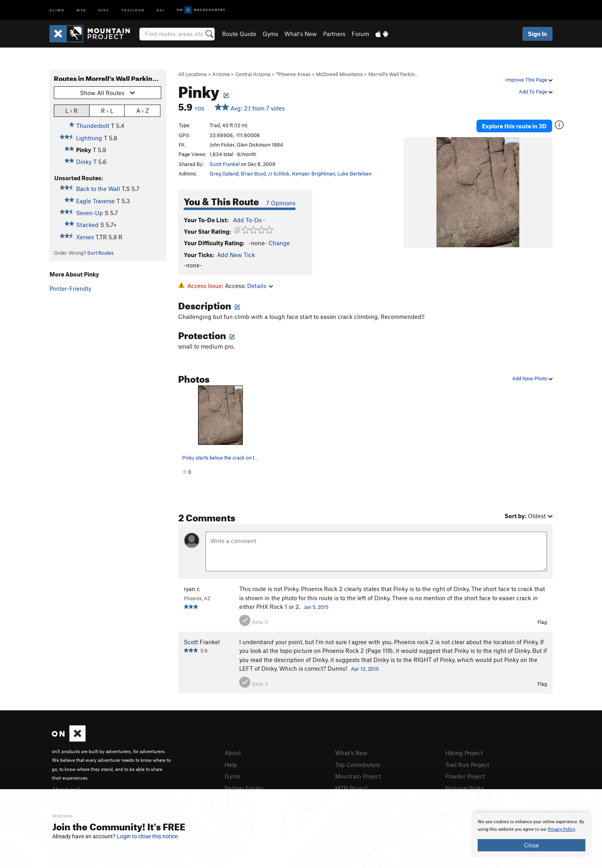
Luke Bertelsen (354, 173)
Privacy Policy (561, 829)
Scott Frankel (225, 164)
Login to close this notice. (148, 836)
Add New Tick (236, 254)
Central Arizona (253, 74)
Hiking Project (464, 752)
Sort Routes (100, 253)
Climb (57, 9)
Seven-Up (89, 212)
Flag (542, 622)
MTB (81, 9)
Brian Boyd (253, 173)
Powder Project (465, 776)
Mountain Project (358, 776)
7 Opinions (280, 202)
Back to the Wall (98, 188)
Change (279, 242)
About (233, 752)
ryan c (192, 588)
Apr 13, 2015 (365, 669)
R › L (107, 110)
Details (260, 285)
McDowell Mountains (339, 74)
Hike (103, 9)
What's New (300, 33)
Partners (334, 33)
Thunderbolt (92, 125)
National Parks (464, 788)
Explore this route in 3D (514, 126)
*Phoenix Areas (293, 74)
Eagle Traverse (95, 200)
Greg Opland (224, 173)
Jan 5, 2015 (316, 607)
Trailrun (133, 9)
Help (231, 764)
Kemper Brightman (313, 173)
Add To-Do (247, 219)
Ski (160, 9)
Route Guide (239, 33)
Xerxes (85, 236)
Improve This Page (528, 79)
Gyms (270, 33)
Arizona (221, 74)
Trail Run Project (467, 764)
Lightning (89, 137)
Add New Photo (532, 378)
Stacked (87, 224)
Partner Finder (244, 788)
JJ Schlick (279, 173)
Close (531, 845)
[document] (531, 834)
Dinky (83, 161)
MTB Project (351, 788)
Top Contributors (357, 764)
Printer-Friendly (70, 288)
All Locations (192, 74)
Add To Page (535, 91)
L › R (71, 110)
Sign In (537, 33)
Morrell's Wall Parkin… (393, 74)
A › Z (142, 110)
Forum (360, 33)
